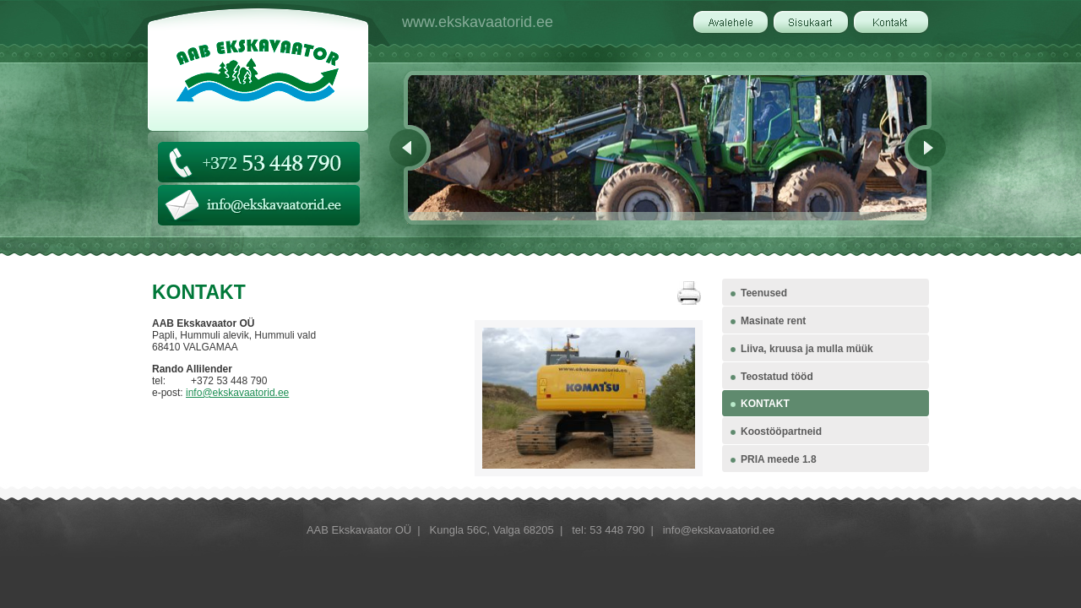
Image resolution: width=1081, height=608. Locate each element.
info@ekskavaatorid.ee (237, 393)
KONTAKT (765, 404)
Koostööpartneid (781, 431)
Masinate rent (773, 321)
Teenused (764, 293)
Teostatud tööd (777, 377)
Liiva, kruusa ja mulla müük (807, 349)
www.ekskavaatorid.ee (477, 22)
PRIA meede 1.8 (779, 459)
